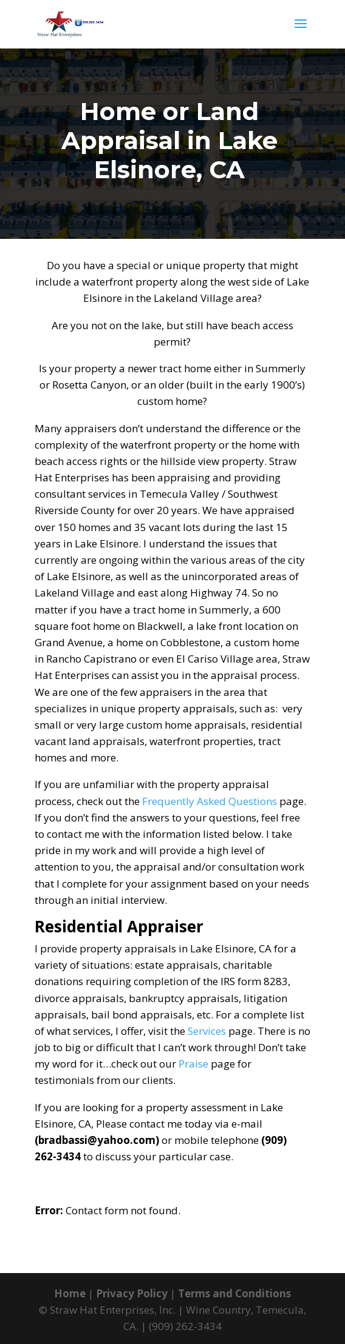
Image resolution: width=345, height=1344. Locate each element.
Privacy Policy (132, 1293)
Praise (193, 1064)
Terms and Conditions (234, 1293)
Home (70, 1293)
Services (207, 1031)
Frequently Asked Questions (209, 801)
